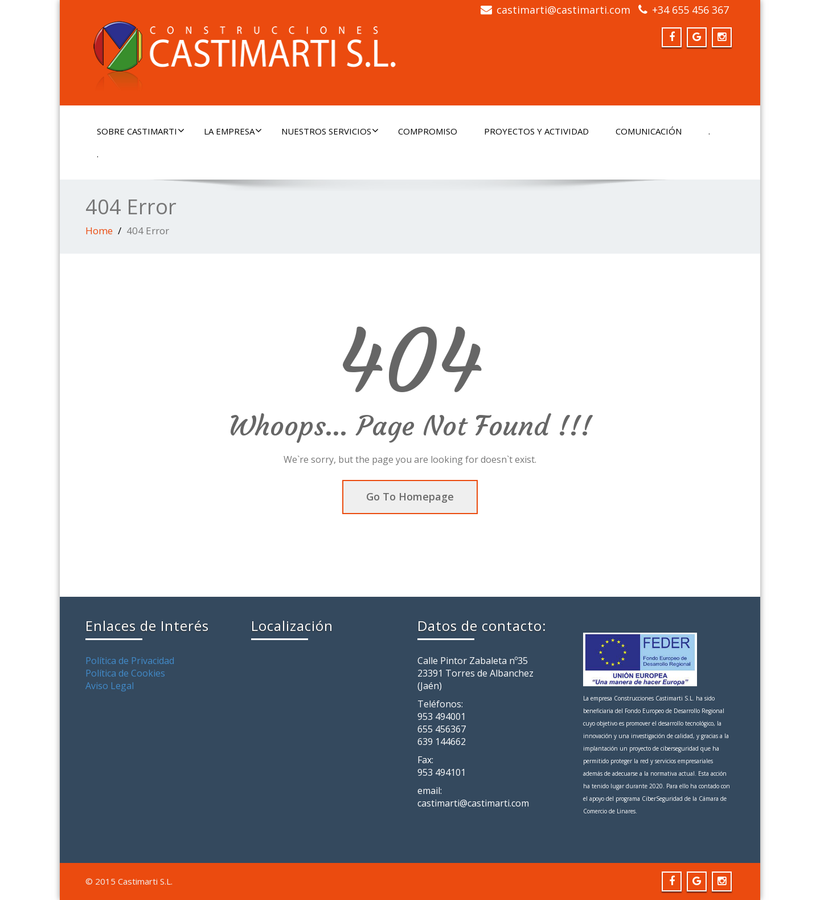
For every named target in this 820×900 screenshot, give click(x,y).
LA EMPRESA (233, 131)
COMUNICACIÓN (649, 131)
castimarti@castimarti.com (563, 10)
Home (99, 230)
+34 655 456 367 (690, 10)
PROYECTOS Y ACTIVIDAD (536, 131)
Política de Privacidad (129, 660)
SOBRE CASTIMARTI (140, 131)
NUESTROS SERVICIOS (330, 131)
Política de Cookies (125, 673)
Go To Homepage (410, 496)
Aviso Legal (109, 685)
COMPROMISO (427, 131)
